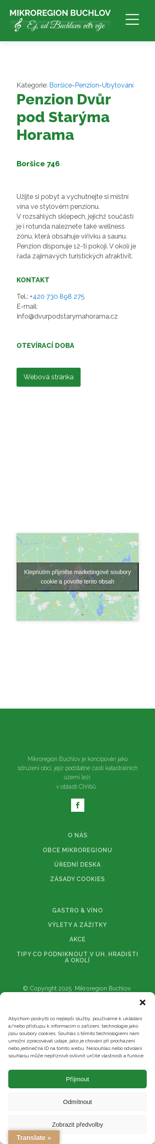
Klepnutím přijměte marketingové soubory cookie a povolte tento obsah (77, 455)
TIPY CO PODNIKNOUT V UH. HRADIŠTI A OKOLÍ (77, 836)
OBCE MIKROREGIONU (77, 729)
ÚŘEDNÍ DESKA (77, 743)
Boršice (60, 85)
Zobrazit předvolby (77, 1124)
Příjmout (77, 1079)
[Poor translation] (30, 979)
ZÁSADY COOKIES (77, 757)
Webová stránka (49, 377)
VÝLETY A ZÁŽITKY (77, 803)
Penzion (87, 85)
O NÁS (78, 714)
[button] (142, 1002)
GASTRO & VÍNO (77, 789)
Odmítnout (77, 1101)
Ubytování (118, 85)
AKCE (77, 818)
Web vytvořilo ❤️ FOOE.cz (78, 890)
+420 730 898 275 (57, 296)
